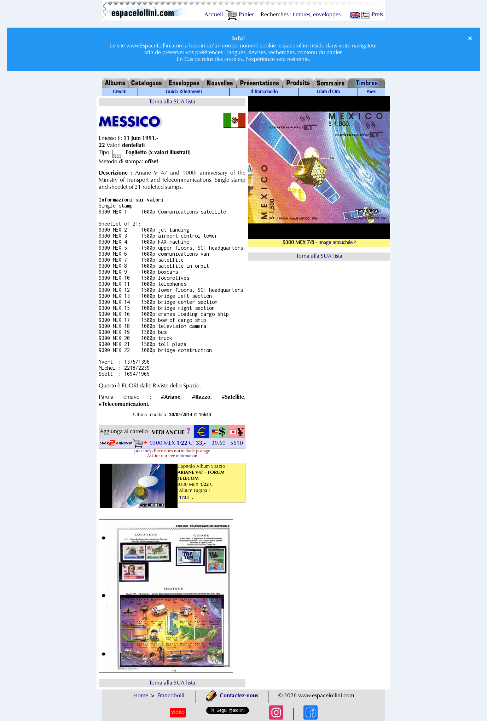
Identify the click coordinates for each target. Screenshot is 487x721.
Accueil (213, 15)
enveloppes (327, 15)
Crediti (120, 92)
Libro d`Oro (328, 92)
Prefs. (372, 15)
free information (182, 456)
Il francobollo (264, 92)
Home (140, 696)
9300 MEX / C (171, 443)
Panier (240, 15)
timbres (301, 15)
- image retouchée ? (335, 242)
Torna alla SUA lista (172, 102)
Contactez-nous (232, 696)
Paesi (371, 92)
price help (143, 451)
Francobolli (170, 696)
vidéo (178, 712)
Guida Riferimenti (184, 92)
